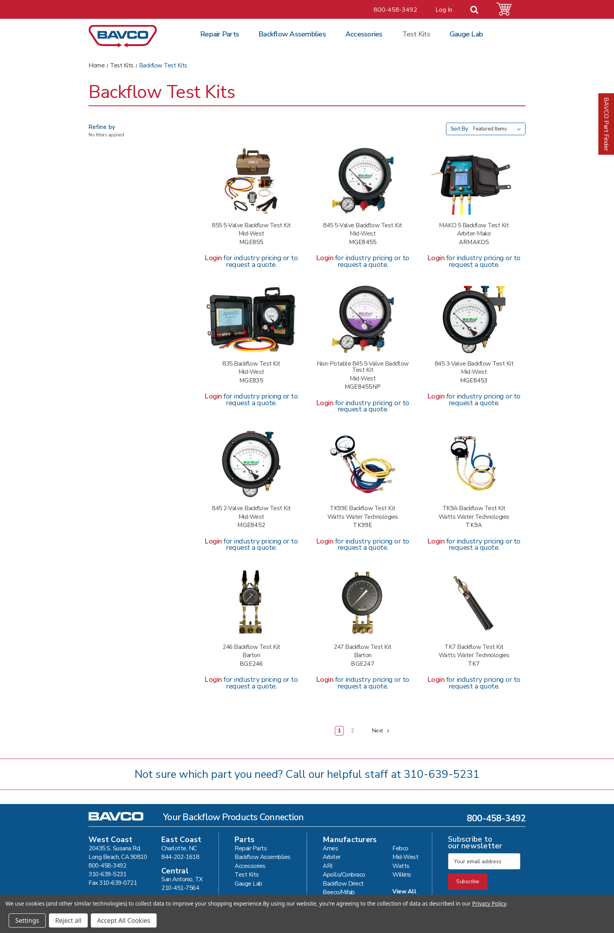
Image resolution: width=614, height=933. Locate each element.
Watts (401, 866)
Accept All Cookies (123, 920)
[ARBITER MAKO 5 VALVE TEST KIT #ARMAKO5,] (474, 181)
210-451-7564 (180, 888)
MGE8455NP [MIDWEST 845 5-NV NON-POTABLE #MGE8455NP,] (363, 387)
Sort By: (460, 128)
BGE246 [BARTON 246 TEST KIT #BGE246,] (251, 664)
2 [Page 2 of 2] (352, 730)
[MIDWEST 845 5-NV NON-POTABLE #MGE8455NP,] (362, 319)
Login (213, 258)
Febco (400, 848)
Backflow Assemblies (292, 34)
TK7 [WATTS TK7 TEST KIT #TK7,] (474, 664)
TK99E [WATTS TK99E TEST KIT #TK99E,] (362, 525)
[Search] (479, 10)
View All (404, 891)
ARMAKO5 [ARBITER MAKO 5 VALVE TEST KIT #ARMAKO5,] (474, 242)
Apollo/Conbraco (344, 874)
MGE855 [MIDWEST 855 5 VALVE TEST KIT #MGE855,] (251, 242)
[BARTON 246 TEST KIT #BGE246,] (251, 602)
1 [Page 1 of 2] (339, 730)
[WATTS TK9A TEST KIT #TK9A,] (474, 464)
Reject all (68, 920)
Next (381, 731)
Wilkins (401, 874)
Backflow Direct (343, 883)
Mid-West (405, 857)
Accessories (364, 34)
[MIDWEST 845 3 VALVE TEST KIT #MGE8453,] (474, 319)
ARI (327, 866)
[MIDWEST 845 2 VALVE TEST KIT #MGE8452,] (251, 464)
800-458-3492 (395, 9)
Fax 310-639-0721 (112, 883)
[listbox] (498, 129)
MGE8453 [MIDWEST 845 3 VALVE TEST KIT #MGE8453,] (474, 380)
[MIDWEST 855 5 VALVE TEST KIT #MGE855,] (251, 181)
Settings (27, 920)
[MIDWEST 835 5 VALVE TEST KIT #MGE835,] (251, 319)
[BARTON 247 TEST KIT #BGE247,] (362, 602)
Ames (330, 848)
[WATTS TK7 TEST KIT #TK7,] (474, 602)
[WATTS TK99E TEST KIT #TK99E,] (362, 464)
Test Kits (416, 34)
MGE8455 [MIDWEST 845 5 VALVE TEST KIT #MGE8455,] (363, 242)
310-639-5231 (442, 774)
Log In (443, 9)
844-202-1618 (180, 857)
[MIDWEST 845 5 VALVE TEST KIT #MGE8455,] (362, 181)
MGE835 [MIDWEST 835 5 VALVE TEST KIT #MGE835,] (251, 380)
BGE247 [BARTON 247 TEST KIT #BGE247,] (362, 664)
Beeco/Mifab (339, 892)
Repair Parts (219, 34)
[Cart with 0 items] (509, 9)
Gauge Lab (466, 34)
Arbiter (332, 857)
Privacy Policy (489, 903)
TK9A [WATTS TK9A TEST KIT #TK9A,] (474, 525)
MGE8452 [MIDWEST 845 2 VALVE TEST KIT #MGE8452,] (251, 525)
